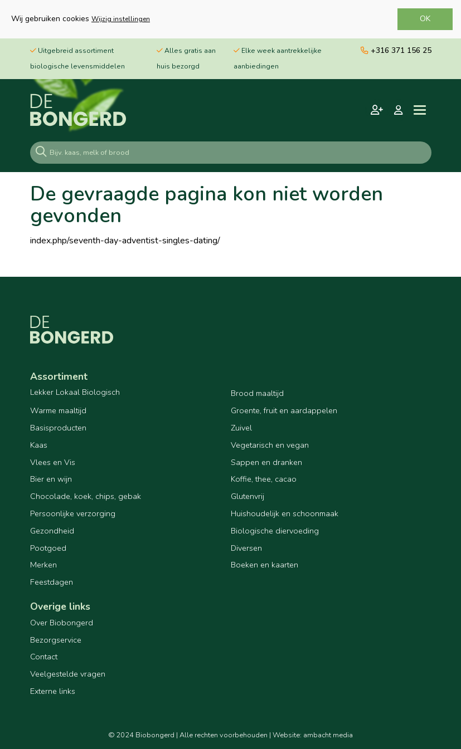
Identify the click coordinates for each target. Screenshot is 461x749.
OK (425, 18)
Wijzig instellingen (120, 18)
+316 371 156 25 (396, 50)
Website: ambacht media (313, 735)
